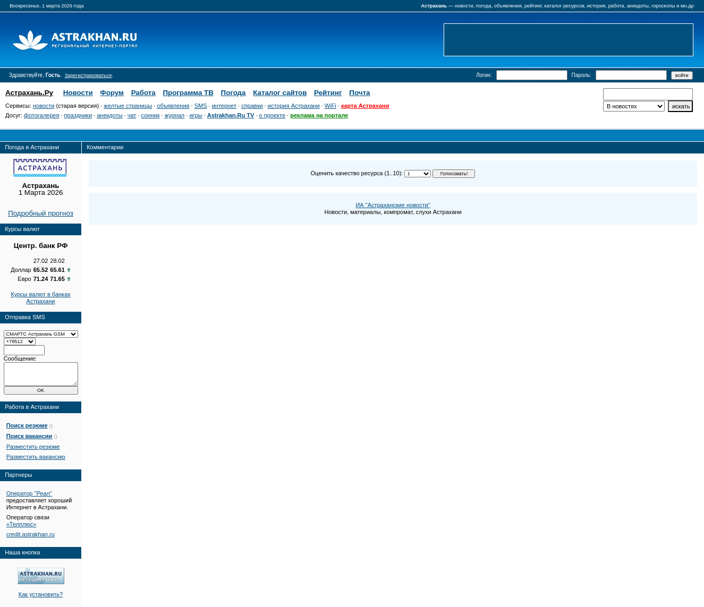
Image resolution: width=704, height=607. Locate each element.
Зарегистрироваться (88, 75)
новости (44, 105)
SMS (200, 105)
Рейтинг (328, 93)
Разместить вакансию (35, 457)
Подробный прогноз (40, 213)
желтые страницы (128, 105)
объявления (173, 105)
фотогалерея (42, 115)
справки (252, 105)
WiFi (330, 105)
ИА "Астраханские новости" (392, 205)
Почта (359, 93)
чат (132, 115)
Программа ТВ (188, 93)
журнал (175, 115)
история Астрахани (294, 105)
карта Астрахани (365, 105)
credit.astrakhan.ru (30, 534)
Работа (143, 93)
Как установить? (41, 594)
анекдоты (109, 115)
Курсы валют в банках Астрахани (41, 297)
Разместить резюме (33, 446)
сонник (150, 115)
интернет (224, 105)
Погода (233, 93)
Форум (112, 93)
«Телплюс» (21, 524)
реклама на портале (319, 115)
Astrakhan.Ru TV (231, 115)
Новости (78, 93)
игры (195, 115)
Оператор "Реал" (29, 493)
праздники (78, 115)
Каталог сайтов (280, 93)
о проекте (272, 115)
